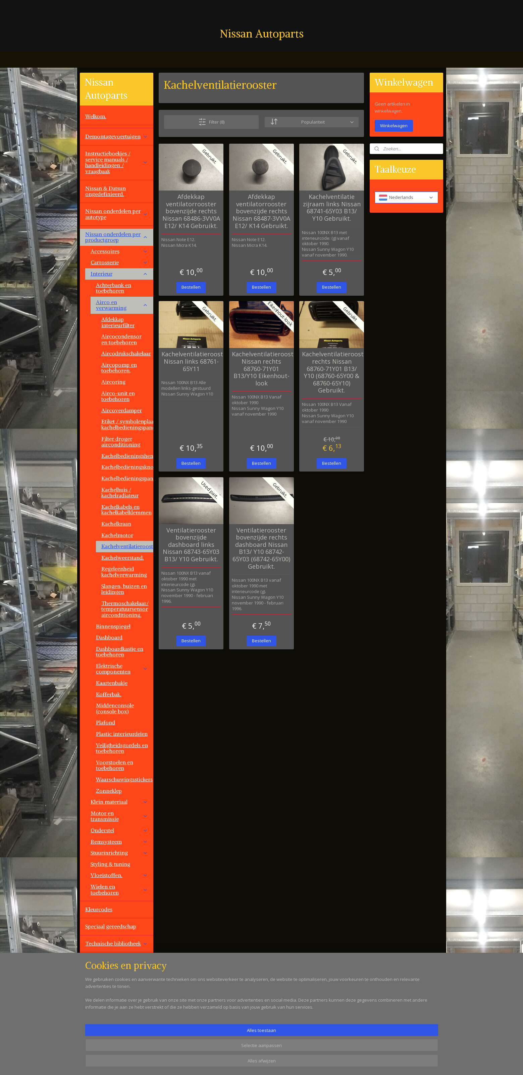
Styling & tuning (110, 864)
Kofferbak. (108, 694)
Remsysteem (119, 841)
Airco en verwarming (122, 305)
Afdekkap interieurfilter (118, 322)
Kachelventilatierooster (127, 546)
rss (300, 1062)
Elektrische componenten (122, 668)
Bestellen (191, 287)
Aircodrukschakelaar (126, 353)
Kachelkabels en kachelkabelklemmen (126, 509)
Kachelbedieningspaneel (127, 478)
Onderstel (119, 830)
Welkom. (95, 116)
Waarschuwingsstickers (124, 779)
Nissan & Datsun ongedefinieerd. (105, 191)
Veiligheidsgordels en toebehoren (122, 748)
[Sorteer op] (312, 122)
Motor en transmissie (119, 816)
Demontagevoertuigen (116, 136)
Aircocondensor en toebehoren (121, 339)
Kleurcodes (98, 909)
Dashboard (109, 637)
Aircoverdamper (121, 410)
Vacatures (97, 1028)
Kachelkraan (116, 523)
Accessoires (119, 251)
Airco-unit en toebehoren (118, 396)
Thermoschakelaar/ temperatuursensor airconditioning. (125, 609)
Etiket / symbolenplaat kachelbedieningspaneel (127, 424)
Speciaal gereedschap (110, 926)
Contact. (95, 1011)
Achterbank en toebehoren (113, 288)
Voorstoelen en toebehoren (114, 765)
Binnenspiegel (113, 626)
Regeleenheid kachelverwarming (124, 571)
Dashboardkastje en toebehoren (119, 651)
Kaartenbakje (111, 682)
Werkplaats (98, 960)
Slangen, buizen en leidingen (124, 589)
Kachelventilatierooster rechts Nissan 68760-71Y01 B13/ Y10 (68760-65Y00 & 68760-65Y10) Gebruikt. (331, 372)
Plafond (105, 722)
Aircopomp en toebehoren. (119, 367)
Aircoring (113, 381)
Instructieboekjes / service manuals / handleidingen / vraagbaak (116, 162)
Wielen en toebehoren (119, 889)
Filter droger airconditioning (120, 441)
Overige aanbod (104, 994)
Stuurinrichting (119, 852)
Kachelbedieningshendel (127, 455)
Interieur (119, 273)
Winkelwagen (394, 126)
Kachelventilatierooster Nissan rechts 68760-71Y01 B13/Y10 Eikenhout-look (261, 369)
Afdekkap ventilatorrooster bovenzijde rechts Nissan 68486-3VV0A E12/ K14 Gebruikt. (191, 211)
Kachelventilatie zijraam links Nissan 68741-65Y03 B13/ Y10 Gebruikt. (332, 207)
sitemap (286, 1062)
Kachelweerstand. (122, 557)
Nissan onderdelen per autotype (116, 214)
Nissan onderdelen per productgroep (116, 237)
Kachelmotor (117, 535)
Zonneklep (109, 790)
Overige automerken (116, 977)
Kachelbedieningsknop (127, 466)
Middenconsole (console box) (115, 708)
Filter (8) (211, 122)
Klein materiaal (119, 801)
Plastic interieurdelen (122, 733)
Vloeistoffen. (119, 875)
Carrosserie (119, 262)
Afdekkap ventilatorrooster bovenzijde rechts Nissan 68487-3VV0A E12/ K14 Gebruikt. (261, 211)
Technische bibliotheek (116, 943)
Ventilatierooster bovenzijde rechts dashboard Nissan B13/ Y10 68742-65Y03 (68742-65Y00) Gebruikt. (261, 548)
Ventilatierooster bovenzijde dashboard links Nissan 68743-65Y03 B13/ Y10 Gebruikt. (191, 544)
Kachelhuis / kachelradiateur (120, 492)
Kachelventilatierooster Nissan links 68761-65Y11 (191, 361)
